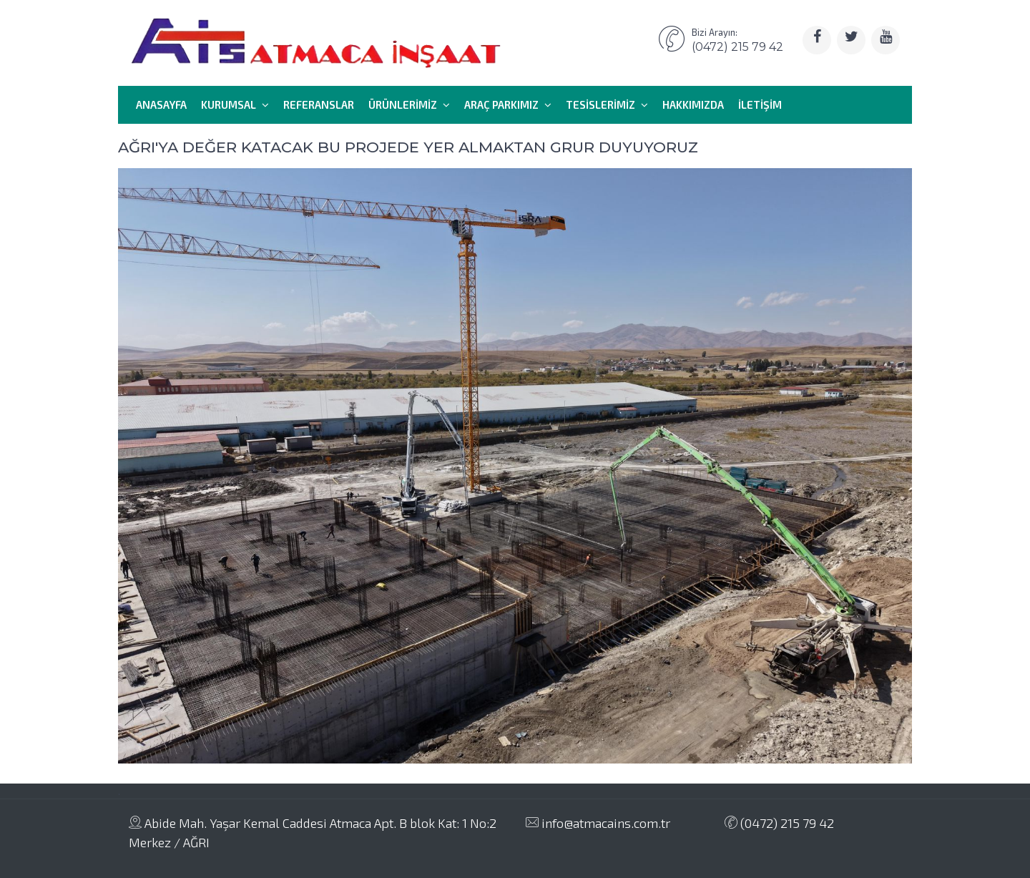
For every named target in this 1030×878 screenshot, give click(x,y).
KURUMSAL (235, 104)
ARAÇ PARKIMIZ (507, 104)
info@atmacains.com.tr (598, 823)
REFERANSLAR (318, 104)
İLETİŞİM (760, 104)
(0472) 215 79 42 (779, 823)
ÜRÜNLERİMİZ (409, 104)
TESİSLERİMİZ (607, 104)
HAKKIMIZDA (693, 104)
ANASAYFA (161, 104)
